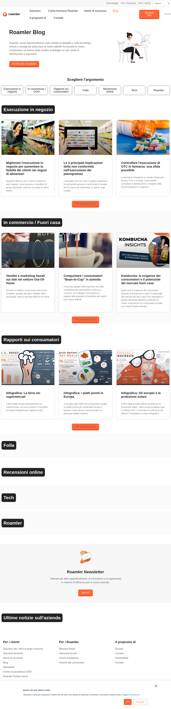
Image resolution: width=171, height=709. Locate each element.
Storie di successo (95, 10)
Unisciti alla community (71, 662)
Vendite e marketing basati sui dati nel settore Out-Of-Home (25, 279)
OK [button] (127, 702)
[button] (85, 204)
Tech (134, 90)
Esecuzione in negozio (12, 90)
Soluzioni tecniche (13, 653)
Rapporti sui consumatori (60, 90)
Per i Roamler (128, 3)
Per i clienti (144, 3)
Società (119, 648)
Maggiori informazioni (131, 695)
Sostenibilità (121, 658)
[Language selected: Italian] (162, 3)
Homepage (112, 3)
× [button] (156, 686)
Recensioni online (110, 90)
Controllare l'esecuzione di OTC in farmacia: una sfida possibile (140, 166)
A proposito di (38, 17)
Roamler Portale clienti (15, 676)
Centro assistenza (69, 658)
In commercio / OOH (37, 90)
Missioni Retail (67, 648)
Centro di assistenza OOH (17, 671)
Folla (85, 90)
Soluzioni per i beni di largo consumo (23, 648)
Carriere (119, 653)
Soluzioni (35, 10)
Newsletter (9, 667)
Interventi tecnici (68, 653)
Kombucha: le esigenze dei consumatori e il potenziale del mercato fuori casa (141, 279)
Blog (115, 10)
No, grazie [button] (140, 702)
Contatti (58, 17)
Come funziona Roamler (63, 10)
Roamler (159, 90)
